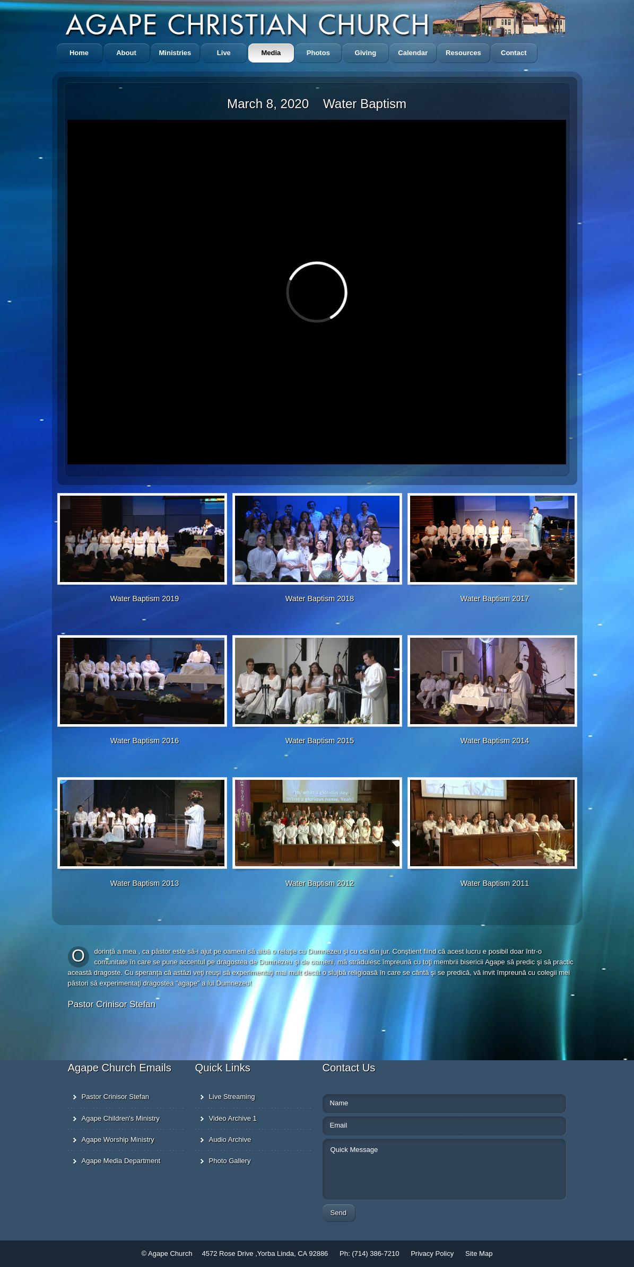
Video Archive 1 (233, 1118)
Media (271, 53)
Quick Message (382, 1167)
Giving (366, 53)
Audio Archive (230, 1139)
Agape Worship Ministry (118, 1139)
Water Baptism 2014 (495, 740)
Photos (318, 53)
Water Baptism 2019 (144, 598)
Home (79, 53)
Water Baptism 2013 (144, 883)
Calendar (413, 53)
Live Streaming (232, 1097)
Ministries (175, 53)
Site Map (478, 1253)
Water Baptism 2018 (319, 598)
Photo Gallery (230, 1161)
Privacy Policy (433, 1253)
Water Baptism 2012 (319, 883)
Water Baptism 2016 (144, 740)
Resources (463, 53)
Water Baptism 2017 (495, 598)
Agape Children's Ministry (121, 1118)
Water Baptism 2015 (319, 740)
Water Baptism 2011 (495, 883)
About (126, 53)
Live (224, 53)
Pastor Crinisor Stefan (115, 1097)
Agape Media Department (121, 1161)
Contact (514, 53)
